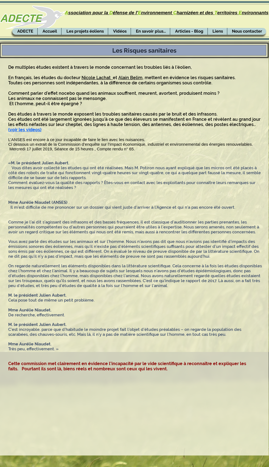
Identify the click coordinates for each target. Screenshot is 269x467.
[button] (119, 31)
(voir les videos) (24, 129)
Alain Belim (130, 77)
